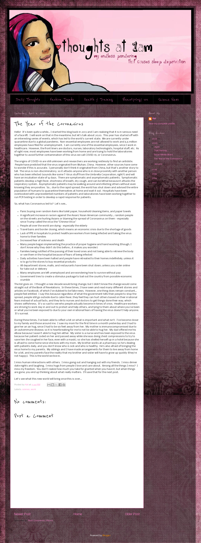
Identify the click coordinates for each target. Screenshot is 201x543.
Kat (154, 118)
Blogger (106, 535)
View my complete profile (162, 124)
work (33, 389)
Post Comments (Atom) (40, 520)
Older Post (132, 514)
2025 (154, 139)
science (26, 389)
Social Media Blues (163, 155)
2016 (154, 174)
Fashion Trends (62, 99)
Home (78, 514)
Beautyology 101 (135, 99)
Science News (168, 99)
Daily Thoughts (28, 99)
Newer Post (22, 514)
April (157, 147)
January (158, 164)
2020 (155, 143)
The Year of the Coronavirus (168, 159)
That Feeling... (161, 150)
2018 (154, 169)
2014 (154, 178)
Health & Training (98, 99)
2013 (154, 182)
